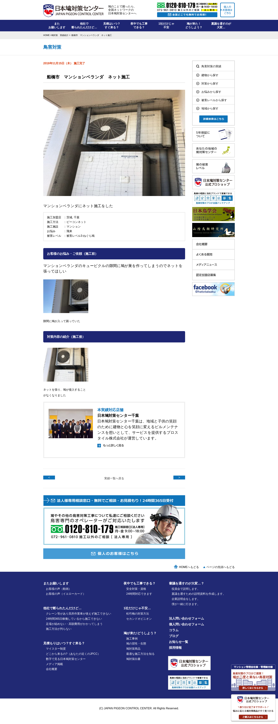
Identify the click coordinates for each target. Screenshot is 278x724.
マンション (73, 226)
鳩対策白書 (133, 658)
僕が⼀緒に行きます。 (186, 604)
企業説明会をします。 (186, 598)
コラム (174, 630)
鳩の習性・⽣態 (136, 643)
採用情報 (175, 647)
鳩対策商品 (133, 648)
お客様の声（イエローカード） (66, 593)
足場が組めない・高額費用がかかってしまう (74, 623)
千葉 (76, 217)
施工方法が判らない (58, 628)
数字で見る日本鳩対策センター (66, 658)
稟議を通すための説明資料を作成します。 (199, 593)
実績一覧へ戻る (114, 478)
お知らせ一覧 (178, 642)
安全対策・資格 (136, 588)
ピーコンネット (76, 221)
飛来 (69, 231)
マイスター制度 (56, 648)
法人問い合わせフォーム (186, 618)
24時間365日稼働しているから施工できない (74, 618)
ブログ (174, 636)
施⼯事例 (132, 638)
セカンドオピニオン (139, 618)
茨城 (69, 217)
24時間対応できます (139, 593)
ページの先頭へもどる (220, 567)
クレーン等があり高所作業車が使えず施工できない (78, 613)
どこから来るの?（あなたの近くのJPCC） (73, 653)
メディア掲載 (54, 664)
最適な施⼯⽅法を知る (140, 653)
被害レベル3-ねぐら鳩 (80, 235)
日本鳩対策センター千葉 (118, 415)
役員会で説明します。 (186, 588)
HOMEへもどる (189, 567)
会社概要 (51, 669)
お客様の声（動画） (58, 588)
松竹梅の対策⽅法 (137, 613)
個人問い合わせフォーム (186, 624)
